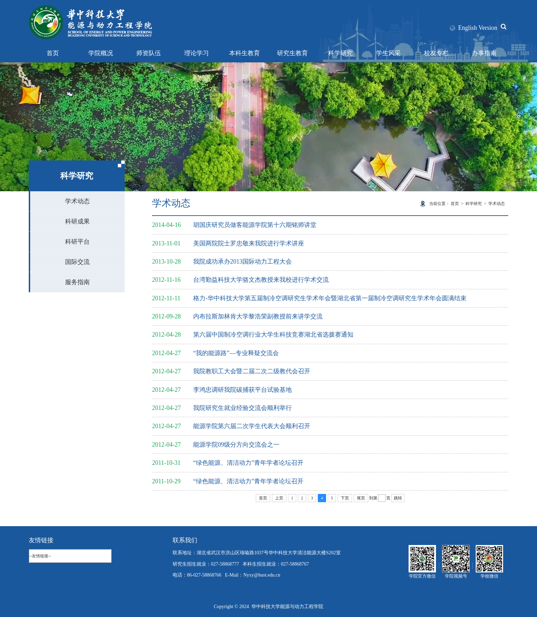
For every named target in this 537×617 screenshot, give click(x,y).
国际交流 (77, 261)
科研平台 (77, 241)
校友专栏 (436, 53)
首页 (53, 53)
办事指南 (484, 53)
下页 (345, 498)
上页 (279, 498)
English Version (477, 27)
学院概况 (100, 53)
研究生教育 (292, 53)
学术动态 (77, 201)
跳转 (398, 498)
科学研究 (340, 53)
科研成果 (77, 221)
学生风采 (388, 53)
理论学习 (196, 53)
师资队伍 (148, 53)
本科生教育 (244, 53)
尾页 (361, 498)
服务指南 (77, 282)
